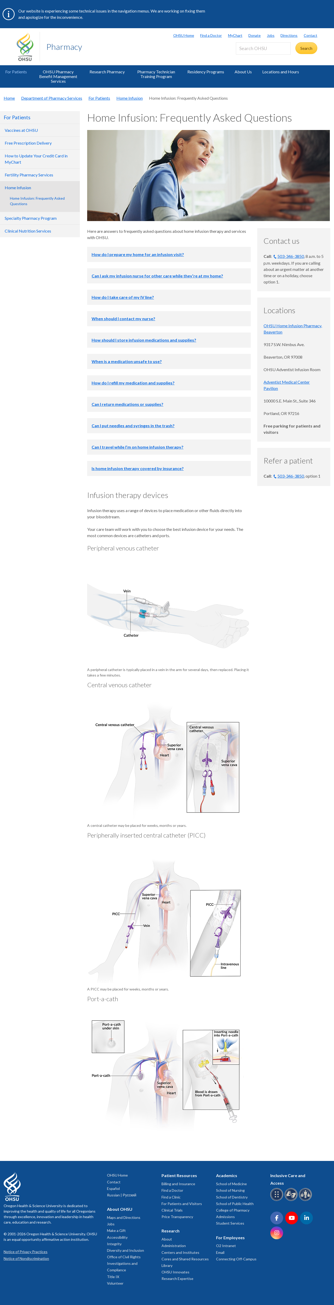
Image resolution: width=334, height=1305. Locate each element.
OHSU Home (183, 35)
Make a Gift (116, 1230)
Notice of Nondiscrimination (26, 1258)
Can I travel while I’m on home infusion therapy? (137, 446)
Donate (254, 35)
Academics (226, 1175)
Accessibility (117, 1237)
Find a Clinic (171, 1197)
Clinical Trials (172, 1210)
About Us (243, 71)
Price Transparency (177, 1216)
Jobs (271, 35)
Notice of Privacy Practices (25, 1251)
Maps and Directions (123, 1217)
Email (220, 1252)
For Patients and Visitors (182, 1203)
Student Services (230, 1223)
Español (113, 1188)
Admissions (225, 1216)
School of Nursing (230, 1190)
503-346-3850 (290, 256)
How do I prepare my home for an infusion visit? (138, 254)
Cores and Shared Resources (185, 1259)
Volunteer (115, 1283)
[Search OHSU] (263, 48)
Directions (289, 35)
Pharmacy (64, 46)
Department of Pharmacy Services (51, 98)
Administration (174, 1245)
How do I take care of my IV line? (123, 297)
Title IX (113, 1276)
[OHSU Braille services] (277, 1200)
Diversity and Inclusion (125, 1250)
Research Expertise (177, 1278)
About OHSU (119, 1209)
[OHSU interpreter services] (306, 1200)
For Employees (230, 1237)
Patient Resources (179, 1175)
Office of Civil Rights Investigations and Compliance (124, 1263)
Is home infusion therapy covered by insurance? (138, 468)
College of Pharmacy (232, 1210)
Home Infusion (129, 98)
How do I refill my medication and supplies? (133, 382)
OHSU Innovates (175, 1272)
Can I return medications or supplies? (127, 404)
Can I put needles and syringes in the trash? (133, 425)
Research (171, 1230)
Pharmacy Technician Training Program (156, 74)
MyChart (235, 35)
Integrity (114, 1244)
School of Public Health (235, 1203)
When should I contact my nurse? (123, 318)
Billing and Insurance (178, 1184)
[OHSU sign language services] (292, 1200)
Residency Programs (205, 71)
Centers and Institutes (180, 1252)
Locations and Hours (280, 71)
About (167, 1239)
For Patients (16, 71)
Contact (310, 35)
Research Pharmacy (107, 71)
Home (9, 98)
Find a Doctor (211, 35)
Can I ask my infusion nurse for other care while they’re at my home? (157, 275)
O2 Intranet (226, 1245)
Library (167, 1265)
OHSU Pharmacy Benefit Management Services (58, 76)
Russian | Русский (121, 1195)
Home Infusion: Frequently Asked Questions (37, 201)
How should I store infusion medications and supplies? (144, 339)
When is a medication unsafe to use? (127, 361)
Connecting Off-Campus (236, 1259)
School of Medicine (231, 1184)
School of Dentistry (232, 1197)
